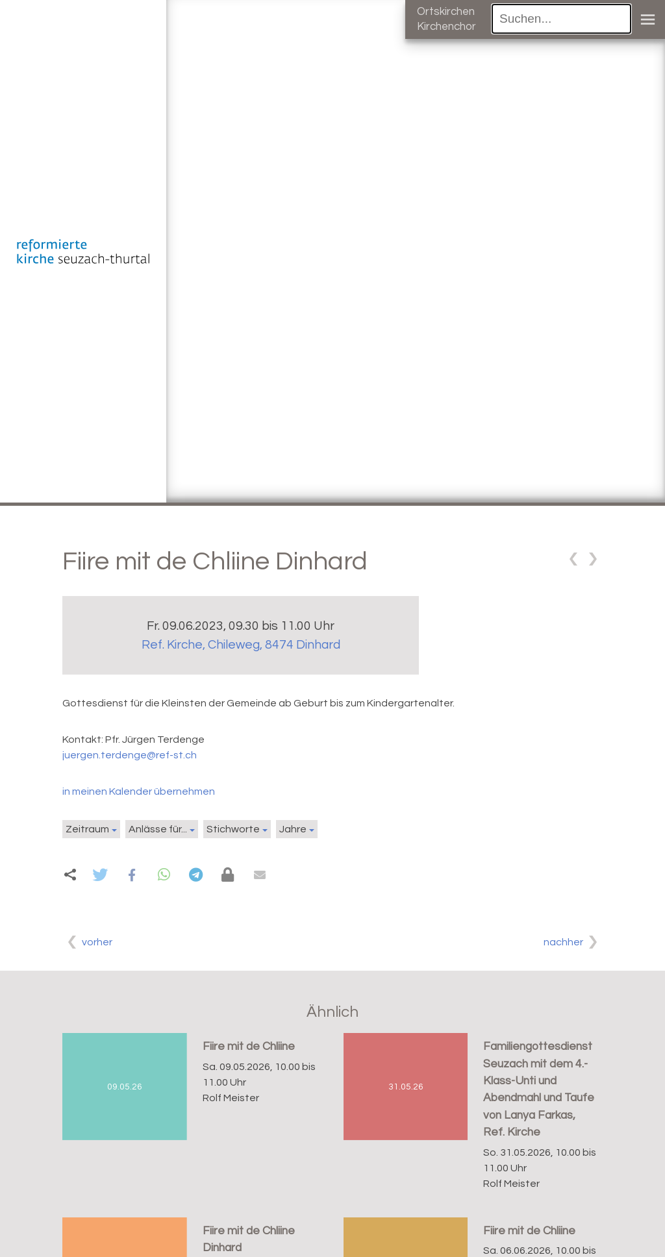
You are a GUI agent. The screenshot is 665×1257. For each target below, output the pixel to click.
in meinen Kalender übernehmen (138, 791)
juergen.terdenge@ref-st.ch (129, 755)
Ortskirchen (446, 12)
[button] (99, 875)
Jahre (293, 829)
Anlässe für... (158, 829)
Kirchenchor (446, 26)
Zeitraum (87, 829)
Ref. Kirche (241, 644)
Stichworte (233, 829)
